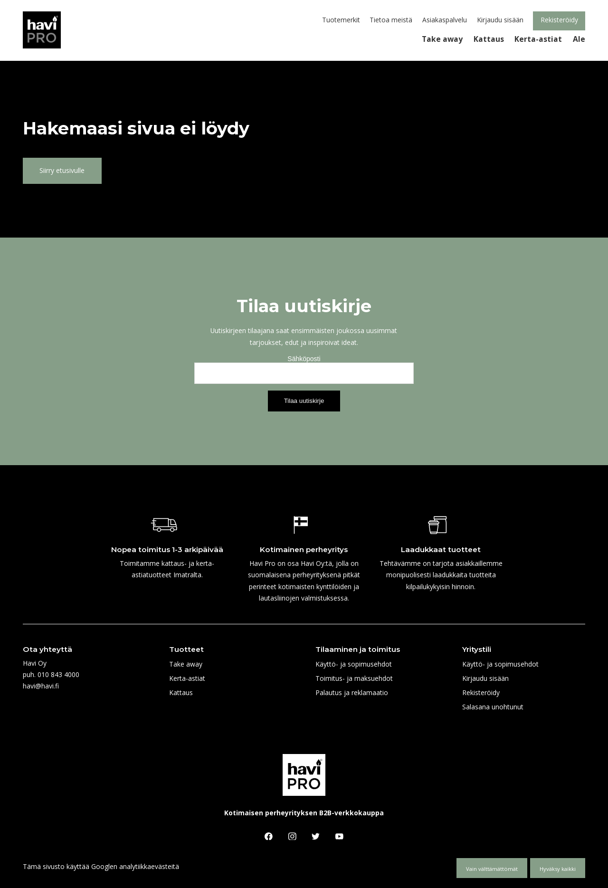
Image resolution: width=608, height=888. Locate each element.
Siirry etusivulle (62, 170)
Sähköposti (303, 359)
